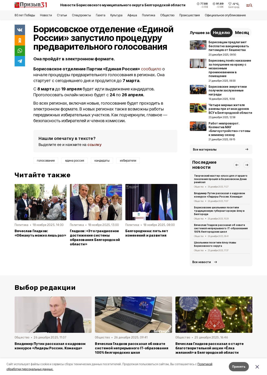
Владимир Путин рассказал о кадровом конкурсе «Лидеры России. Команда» (219, 195)
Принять (239, 366)
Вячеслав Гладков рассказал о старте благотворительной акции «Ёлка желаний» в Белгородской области (209, 348)
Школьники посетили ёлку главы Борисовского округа (215, 244)
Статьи (62, 15)
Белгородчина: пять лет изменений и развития (146, 233)
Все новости (201, 262)
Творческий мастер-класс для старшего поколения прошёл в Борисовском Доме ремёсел (220, 179)
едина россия (74, 160)
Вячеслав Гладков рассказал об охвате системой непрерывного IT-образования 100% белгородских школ (221, 228)
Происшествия (189, 15)
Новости (46, 15)
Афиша (132, 15)
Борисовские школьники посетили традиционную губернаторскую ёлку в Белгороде (219, 211)
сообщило (151, 68)
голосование (46, 160)
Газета (100, 15)
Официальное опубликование (225, 15)
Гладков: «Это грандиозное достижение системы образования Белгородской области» (95, 237)
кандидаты (102, 160)
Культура (116, 15)
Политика (148, 15)
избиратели (128, 160)
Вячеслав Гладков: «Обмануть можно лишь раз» (40, 233)
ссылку (94, 144)
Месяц (242, 32)
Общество (167, 15)
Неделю (221, 32)
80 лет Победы (25, 15)
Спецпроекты (81, 15)
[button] (236, 164)
